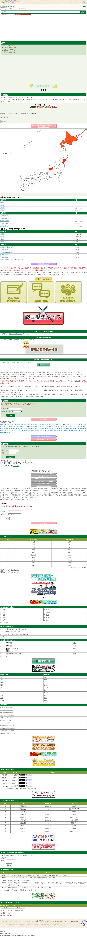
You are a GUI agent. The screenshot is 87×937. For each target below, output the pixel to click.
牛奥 (74, 643)
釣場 (53, 428)
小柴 (66, 426)
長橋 (22, 424)
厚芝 (1, 674)
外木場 (37, 430)
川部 (1, 677)
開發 (7, 428)
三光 (70, 428)
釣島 (10, 426)
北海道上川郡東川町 (6, 247)
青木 (82, 424)
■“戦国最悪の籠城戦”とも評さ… (7, 709)
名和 (64, 428)
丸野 (11, 430)
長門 (70, 424)
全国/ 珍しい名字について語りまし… (12, 905)
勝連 (45, 692)
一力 (1, 687)
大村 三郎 (5, 772)
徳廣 (62, 426)
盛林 (79, 430)
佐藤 (75, 430)
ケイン (46, 682)
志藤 (46, 426)
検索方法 (4, 411)
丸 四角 (10, 648)
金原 (29, 430)
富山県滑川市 (4, 215)
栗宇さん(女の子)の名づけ (44, 439)
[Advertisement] (43, 27)
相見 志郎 (5, 775)
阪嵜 (84, 428)
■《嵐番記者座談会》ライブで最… (7, 722)
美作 (72, 430)
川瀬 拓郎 (23, 820)
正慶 (4, 430)
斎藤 (1, 682)
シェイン (46, 679)
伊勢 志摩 (23, 812)
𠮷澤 (4, 612)
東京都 (2, 208)
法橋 (59, 426)
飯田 (64, 424)
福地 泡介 (23, 826)
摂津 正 (23, 828)
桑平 (23, 430)
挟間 (46, 428)
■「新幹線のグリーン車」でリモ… (7, 728)
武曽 (33, 544)
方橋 (39, 424)
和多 (8, 424)
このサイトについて (6, 919)
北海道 (10, 97)
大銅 (32, 430)
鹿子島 (46, 690)
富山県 (15, 97)
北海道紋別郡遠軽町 (6, 252)
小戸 (7, 426)
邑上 (47, 607)
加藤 (41, 430)
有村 (1, 428)
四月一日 (33, 555)
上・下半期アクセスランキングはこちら (43, 481)
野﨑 (74, 651)
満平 (45, 695)
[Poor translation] (6, 935)
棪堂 (45, 674)
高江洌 (2, 690)
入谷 (74, 648)
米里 (1, 692)
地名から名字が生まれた (12, 629)
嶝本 (4, 433)
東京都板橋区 (4, 218)
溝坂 (50, 426)
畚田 (1, 424)
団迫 (57, 428)
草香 (25, 428)
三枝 (74, 640)
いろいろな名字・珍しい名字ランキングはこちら (43, 473)
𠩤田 (14, 426)
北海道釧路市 (4, 257)
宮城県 (21, 97)
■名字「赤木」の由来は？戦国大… (7, 712)
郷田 (74, 646)
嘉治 (25, 424)
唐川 (8, 433)
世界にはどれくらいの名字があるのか (16, 626)
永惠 (44, 430)
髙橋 (57, 424)
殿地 (45, 698)
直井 (50, 424)
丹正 (8, 430)
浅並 (84, 426)
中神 (50, 428)
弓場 (51, 430)
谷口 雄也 (5, 783)
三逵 (81, 428)
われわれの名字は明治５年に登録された (17, 631)
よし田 (16, 430)
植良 (54, 430)
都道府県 (3, 855)
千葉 (4, 607)
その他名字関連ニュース (7, 730)
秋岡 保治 (23, 803)
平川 (43, 428)
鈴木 (69, 555)
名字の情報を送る (5, 117)
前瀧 (17, 428)
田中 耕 (4, 780)
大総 (77, 428)
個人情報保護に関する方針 (27, 919)
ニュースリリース (16, 919)
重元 (65, 430)
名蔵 (1, 430)
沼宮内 (21, 428)
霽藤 (67, 428)
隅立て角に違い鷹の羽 (15, 651)
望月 (3, 426)
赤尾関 (28, 426)
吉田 (18, 424)
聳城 (36, 424)
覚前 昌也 (23, 814)
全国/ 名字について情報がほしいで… (12, 907)
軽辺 (74, 428)
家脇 (14, 428)
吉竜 (48, 430)
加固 (53, 424)
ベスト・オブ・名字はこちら (43, 476)
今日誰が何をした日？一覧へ (28, 887)
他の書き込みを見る (6, 913)
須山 (33, 565)
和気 (60, 428)
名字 (2, 858)
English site (74, 919)
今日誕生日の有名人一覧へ (44, 483)
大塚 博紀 (23, 817)
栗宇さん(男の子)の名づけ (44, 436)
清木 (32, 426)
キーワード (4, 450)
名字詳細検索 (43, 419)
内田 (4, 424)
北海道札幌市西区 (5, 223)
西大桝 (75, 424)
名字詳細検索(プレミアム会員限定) (23, 14)
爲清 (29, 424)
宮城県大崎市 (4, 221)
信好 (60, 424)
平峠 (39, 426)
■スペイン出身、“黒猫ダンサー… (7, 720)
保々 (24, 426)
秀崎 (79, 424)
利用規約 (37, 919)
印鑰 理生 (23, 806)
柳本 (45, 677)
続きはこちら (15, 570)
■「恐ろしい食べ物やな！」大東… (7, 725)
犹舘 (33, 562)
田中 (33, 550)
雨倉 (1, 695)
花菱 (9, 640)
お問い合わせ (43, 919)
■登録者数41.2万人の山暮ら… (6, 707)
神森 (47, 612)
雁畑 (47, 615)
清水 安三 (23, 823)
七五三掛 (69, 560)
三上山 (75, 426)
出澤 (4, 617)
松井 (1, 685)
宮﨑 (58, 430)
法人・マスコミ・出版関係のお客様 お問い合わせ (58, 919)
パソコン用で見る (40, 917)
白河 (15, 424)
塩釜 (20, 426)
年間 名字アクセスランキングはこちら (43, 478)
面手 (69, 550)
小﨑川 (70, 426)
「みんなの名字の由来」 (15, 334)
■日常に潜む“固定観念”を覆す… (7, 704)
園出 (45, 687)
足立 (53, 426)
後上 (4, 615)
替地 (46, 424)
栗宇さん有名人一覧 (43, 264)
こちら (77, 381)
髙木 (68, 430)
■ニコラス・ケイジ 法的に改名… (7, 717)
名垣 (32, 424)
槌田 (10, 428)
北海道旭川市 (4, 226)
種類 (2, 453)
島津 (4, 609)
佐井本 (46, 685)
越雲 (69, 562)
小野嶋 (48, 609)
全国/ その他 (5, 910)
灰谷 (36, 426)
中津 (43, 426)
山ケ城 (80, 426)
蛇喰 (11, 424)
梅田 (61, 430)
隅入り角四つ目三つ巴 (15, 646)
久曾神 (2, 698)
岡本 (82, 430)
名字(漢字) (4, 408)
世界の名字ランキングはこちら (44, 486)
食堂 (67, 424)
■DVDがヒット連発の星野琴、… (7, 715)
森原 (43, 424)
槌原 (32, 428)
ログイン (25, 339)
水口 (17, 426)
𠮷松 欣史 (5, 778)
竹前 (69, 547)
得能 (69, 565)
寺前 (39, 428)
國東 (36, 428)
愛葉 (29, 428)
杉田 (20, 430)
